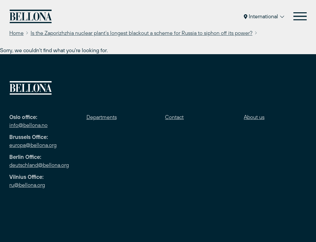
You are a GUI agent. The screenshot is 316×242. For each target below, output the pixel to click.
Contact (174, 117)
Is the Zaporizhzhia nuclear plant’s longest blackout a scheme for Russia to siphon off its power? (141, 33)
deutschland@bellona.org (39, 165)
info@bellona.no (28, 125)
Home (16, 33)
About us (254, 117)
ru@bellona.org (27, 185)
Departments (101, 117)
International (264, 16)
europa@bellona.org (33, 145)
